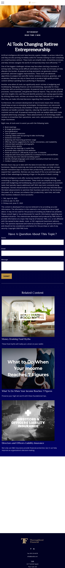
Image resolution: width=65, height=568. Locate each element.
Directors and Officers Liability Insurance (23, 443)
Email (3, 249)
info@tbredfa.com (32, 556)
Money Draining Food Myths (16, 339)
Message (4, 260)
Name (3, 238)
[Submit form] (6, 276)
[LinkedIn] (34, 549)
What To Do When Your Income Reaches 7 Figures (27, 391)
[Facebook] (31, 549)
